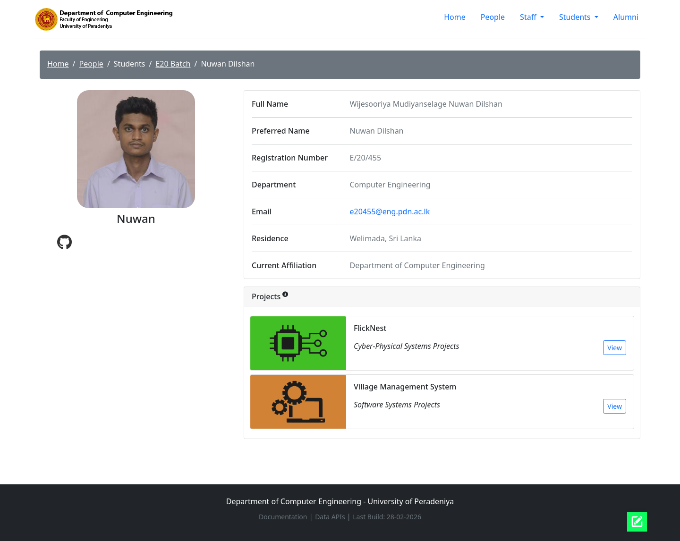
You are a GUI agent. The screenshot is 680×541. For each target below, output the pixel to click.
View (614, 347)
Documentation (284, 516)
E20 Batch (172, 64)
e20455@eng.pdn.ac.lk (390, 211)
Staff (529, 17)
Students (576, 17)
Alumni (625, 17)
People (493, 17)
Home (455, 17)
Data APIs (331, 516)
